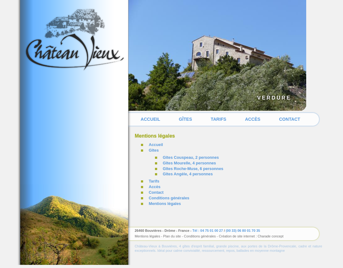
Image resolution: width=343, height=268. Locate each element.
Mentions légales (165, 203)
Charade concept (270, 236)
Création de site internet (237, 236)
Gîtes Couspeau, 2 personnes (191, 157)
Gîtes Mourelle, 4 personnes (189, 163)
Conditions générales (169, 198)
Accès (252, 119)
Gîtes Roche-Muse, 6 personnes (193, 168)
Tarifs (218, 119)
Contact (289, 119)
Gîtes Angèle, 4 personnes (188, 174)
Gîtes (185, 119)
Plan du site (172, 236)
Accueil (150, 119)
